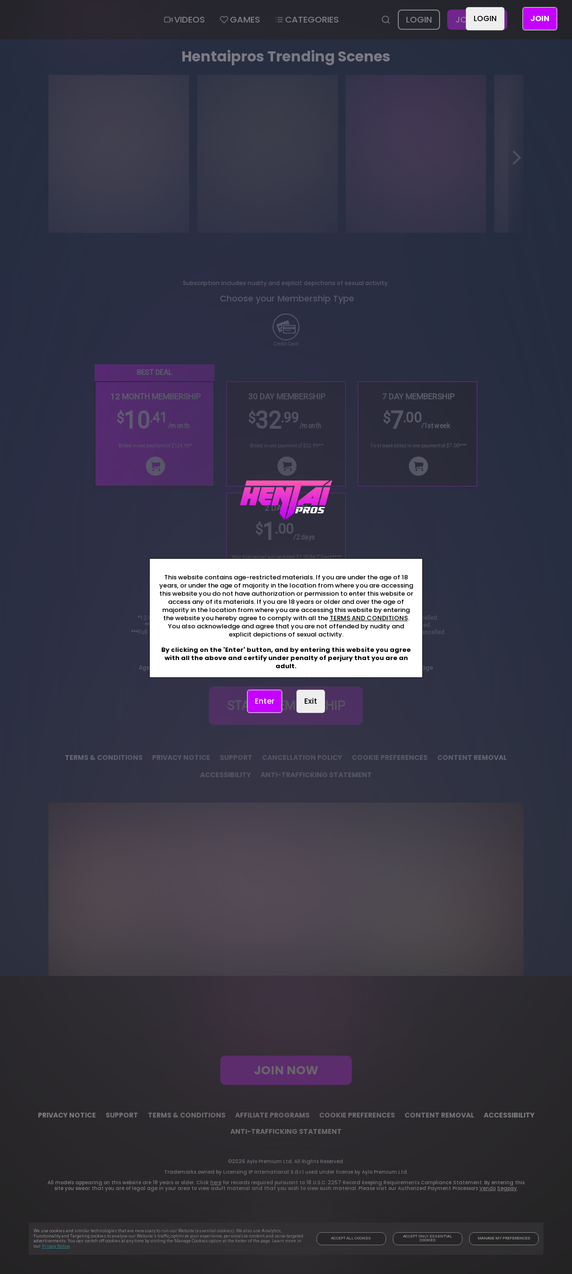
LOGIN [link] (485, 18)
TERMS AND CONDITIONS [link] (369, 618)
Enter (264, 701)
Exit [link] (310, 701)
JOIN (539, 18)
